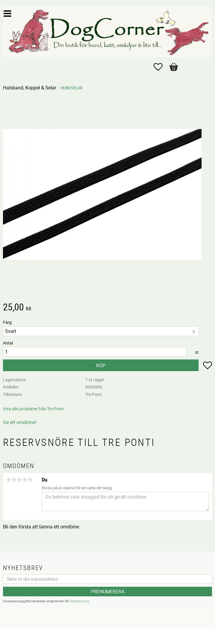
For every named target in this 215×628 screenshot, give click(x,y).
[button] (161, 67)
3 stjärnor (19, 479)
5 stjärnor (30, 479)
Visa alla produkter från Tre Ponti (33, 408)
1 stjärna (8, 479)
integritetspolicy (79, 601)
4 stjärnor (24, 479)
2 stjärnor (14, 479)
